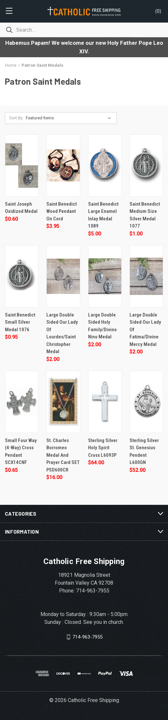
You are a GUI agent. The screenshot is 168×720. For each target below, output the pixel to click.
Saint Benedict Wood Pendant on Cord (61, 211)
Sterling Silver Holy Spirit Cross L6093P (102, 447)
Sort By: (16, 117)
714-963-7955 (87, 637)
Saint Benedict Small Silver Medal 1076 (20, 322)
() (158, 11)
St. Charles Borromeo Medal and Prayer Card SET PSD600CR (63, 455)
